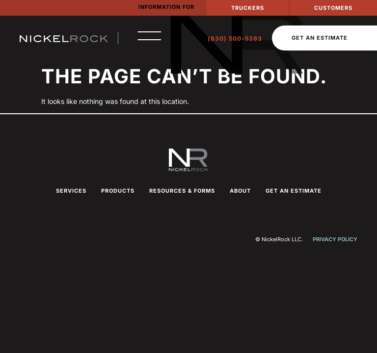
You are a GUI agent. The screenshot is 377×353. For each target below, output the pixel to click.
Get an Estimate (294, 190)
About (240, 190)
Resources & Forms (182, 190)
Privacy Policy (335, 239)
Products (118, 190)
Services (71, 190)
